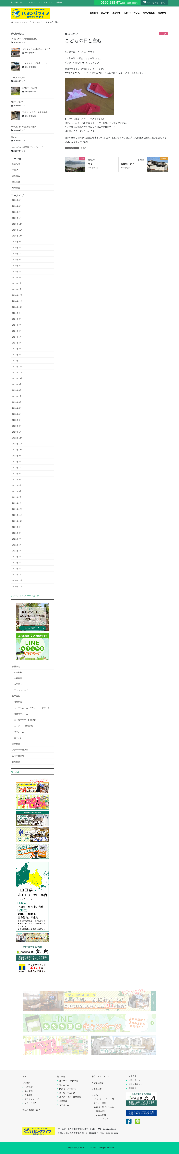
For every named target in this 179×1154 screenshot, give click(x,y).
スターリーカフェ (20, 750)
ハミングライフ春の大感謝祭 (24, 39)
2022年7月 (17, 467)
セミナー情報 (100, 1103)
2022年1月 (17, 503)
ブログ (163, 34)
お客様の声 (96, 1089)
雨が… (14, 137)
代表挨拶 (18, 672)
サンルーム (64, 1085)
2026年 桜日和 (29, 88)
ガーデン (18, 738)
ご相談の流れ (100, 1111)
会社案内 (16, 666)
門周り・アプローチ (68, 1089)
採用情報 (16, 762)
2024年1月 (17, 360)
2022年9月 (17, 456)
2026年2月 (17, 212)
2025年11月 (17, 230)
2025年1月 (17, 289)
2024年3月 (17, 349)
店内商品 (16, 182)
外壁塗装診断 (97, 1083)
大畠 (90, 164)
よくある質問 (100, 1115)
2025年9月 (17, 242)
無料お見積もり (135, 1084)
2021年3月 (17, 562)
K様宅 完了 (127, 164)
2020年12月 (17, 580)
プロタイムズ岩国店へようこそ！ (37, 49)
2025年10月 (17, 236)
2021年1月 (17, 574)
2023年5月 (17, 408)
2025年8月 (17, 247)
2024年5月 (17, 337)
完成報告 (16, 176)
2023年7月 (17, 396)
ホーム (25, 1076)
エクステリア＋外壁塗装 (25, 720)
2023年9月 (17, 384)
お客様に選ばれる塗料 (104, 1107)
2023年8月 (17, 390)
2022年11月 (17, 444)
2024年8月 (17, 319)
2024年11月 (17, 301)
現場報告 (16, 187)
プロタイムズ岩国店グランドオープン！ (41, 147)
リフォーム (19, 732)
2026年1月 (17, 218)
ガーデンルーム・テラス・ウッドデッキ (32, 708)
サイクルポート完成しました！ (36, 63)
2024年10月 (17, 307)
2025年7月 (17, 253)
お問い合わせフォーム (154, 2)
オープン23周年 (18, 77)
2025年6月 (17, 259)
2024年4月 (17, 343)
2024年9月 (17, 313)
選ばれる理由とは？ (31, 1110)
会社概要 (18, 678)
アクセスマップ (21, 690)
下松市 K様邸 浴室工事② (34, 112)
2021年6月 (17, 545)
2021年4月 (17, 557)
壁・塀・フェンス (67, 1093)
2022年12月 (17, 438)
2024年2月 (17, 355)
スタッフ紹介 (31, 1103)
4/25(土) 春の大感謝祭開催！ (24, 127)
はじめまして (17, 102)
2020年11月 (17, 586)
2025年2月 (17, 283)
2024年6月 (17, 331)
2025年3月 (17, 277)
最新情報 (16, 744)
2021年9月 (17, 527)
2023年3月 (17, 420)
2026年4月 (17, 200)
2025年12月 (17, 224)
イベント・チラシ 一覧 (104, 1099)
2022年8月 (17, 462)
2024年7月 (17, 325)
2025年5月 (17, 265)
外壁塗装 (18, 702)
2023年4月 (17, 414)
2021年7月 (17, 539)
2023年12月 (17, 366)
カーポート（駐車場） (24, 726)
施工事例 (16, 696)
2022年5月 (17, 479)
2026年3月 (17, 206)
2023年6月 (17, 402)
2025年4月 (17, 271)
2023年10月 (17, 378)
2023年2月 (17, 426)
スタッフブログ (101, 1119)
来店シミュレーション (101, 1076)
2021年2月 (17, 568)
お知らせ (16, 164)
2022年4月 (17, 485)
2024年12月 (17, 295)
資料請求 (132, 1088)
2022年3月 (17, 491)
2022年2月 (17, 497)
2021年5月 (17, 551)
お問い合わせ (18, 755)
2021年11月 (17, 515)
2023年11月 (17, 372)
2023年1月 (17, 432)
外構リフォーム (21, 714)
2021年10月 (17, 521)
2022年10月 (17, 450)
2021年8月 (17, 533)
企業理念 (18, 684)
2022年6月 (17, 473)
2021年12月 (17, 509)
